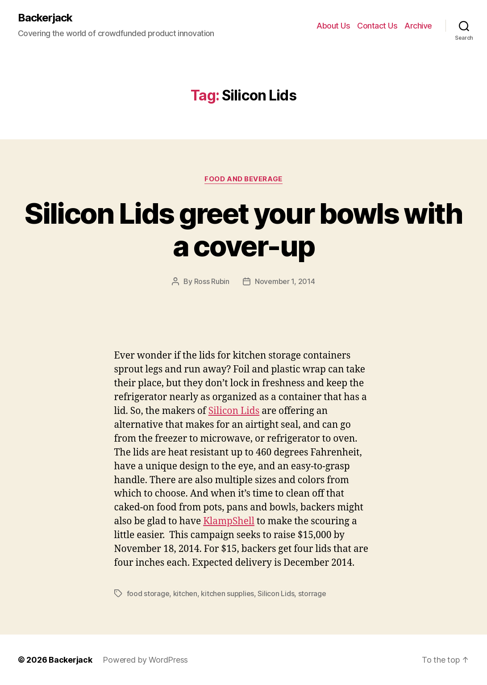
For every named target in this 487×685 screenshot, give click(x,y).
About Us (333, 25)
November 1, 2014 (285, 281)
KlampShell (228, 521)
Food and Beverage (243, 179)
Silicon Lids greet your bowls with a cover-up (243, 229)
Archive (418, 25)
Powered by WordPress (145, 659)
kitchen (185, 593)
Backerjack (45, 18)
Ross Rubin (211, 281)
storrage (312, 593)
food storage (148, 593)
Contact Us (377, 25)
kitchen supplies (227, 593)
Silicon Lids (234, 411)
